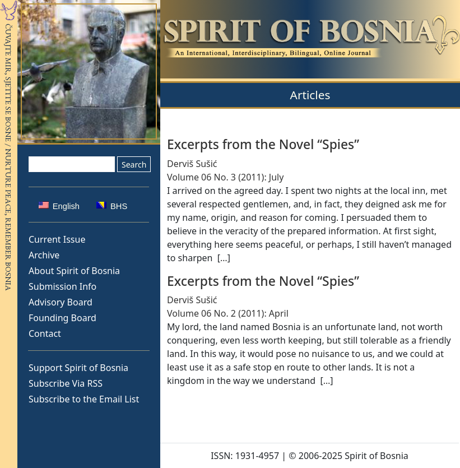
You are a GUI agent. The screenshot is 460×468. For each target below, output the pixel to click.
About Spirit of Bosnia (74, 271)
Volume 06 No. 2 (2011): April (228, 313)
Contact (45, 333)
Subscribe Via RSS (66, 383)
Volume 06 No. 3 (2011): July (225, 177)
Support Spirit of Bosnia (78, 368)
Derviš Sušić (192, 163)
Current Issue (57, 239)
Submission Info (62, 286)
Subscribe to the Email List (84, 399)
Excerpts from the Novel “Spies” (263, 144)
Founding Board (62, 318)
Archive (44, 255)
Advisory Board (60, 302)
